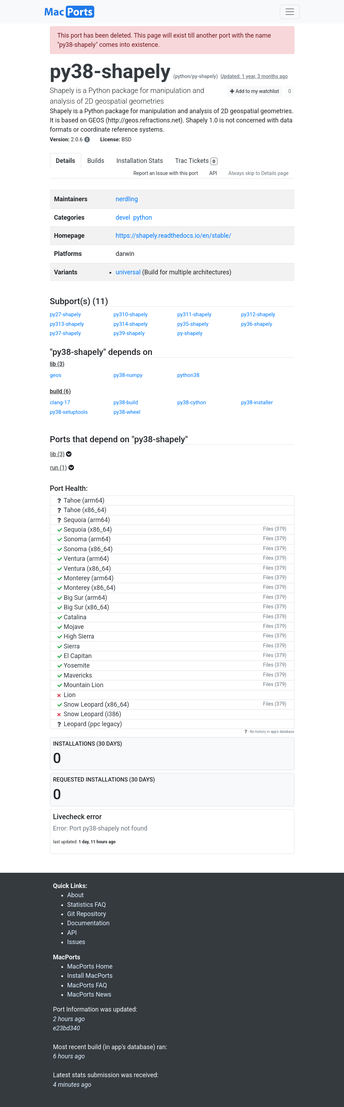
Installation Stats (139, 160)
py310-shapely (131, 314)
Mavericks (74, 675)
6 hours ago (69, 1056)
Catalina (72, 617)
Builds (95, 160)
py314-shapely (131, 324)
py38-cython (191, 402)
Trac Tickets (196, 161)
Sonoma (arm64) (84, 539)
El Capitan (74, 655)
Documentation (88, 923)
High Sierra (75, 636)
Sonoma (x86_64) (85, 549)
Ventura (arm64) (83, 558)
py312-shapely (258, 314)
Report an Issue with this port (165, 173)
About (75, 895)
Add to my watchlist (254, 91)
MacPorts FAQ (87, 985)
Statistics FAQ (86, 904)
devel (122, 217)
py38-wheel (127, 412)
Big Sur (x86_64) (83, 607)
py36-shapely (256, 324)
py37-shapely (65, 333)
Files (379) (275, 529)
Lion (66, 694)
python (142, 217)
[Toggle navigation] (290, 12)
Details (65, 160)
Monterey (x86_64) (86, 587)
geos (56, 375)
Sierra (68, 646)
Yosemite (73, 665)
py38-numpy (128, 375)
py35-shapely (193, 324)
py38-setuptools (69, 412)
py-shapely (190, 333)
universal (127, 272)
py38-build (126, 402)
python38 (188, 375)
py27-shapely (65, 314)
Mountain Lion (80, 685)
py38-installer (257, 402)
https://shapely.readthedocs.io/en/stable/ (173, 235)
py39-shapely (129, 333)
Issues (76, 942)
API (213, 173)
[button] (63, 454)
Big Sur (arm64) (82, 597)
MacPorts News (89, 994)
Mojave (70, 626)
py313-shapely (67, 324)
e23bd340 (66, 1028)
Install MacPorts (90, 975)
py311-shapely (194, 314)
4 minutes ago (72, 1084)
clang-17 (60, 402)
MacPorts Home (90, 966)
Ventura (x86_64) (84, 568)
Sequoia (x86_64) (84, 529)
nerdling (126, 199)
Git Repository (86, 913)
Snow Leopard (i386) (89, 714)
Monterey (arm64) (85, 578)
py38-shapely (110, 71)
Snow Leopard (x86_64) (93, 704)
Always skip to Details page (259, 173)
